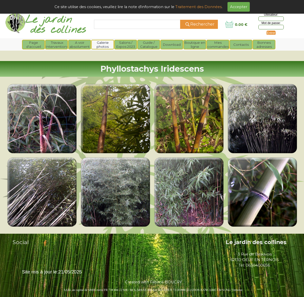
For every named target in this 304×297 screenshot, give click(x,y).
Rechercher (202, 24)
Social (21, 242)
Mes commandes (218, 45)
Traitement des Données (198, 7)
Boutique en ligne (194, 45)
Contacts (241, 45)
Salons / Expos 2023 (125, 45)
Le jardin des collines (256, 242)
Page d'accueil (33, 45)
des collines (58, 30)
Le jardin (48, 20)
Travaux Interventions (57, 45)
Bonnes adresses (264, 45)
